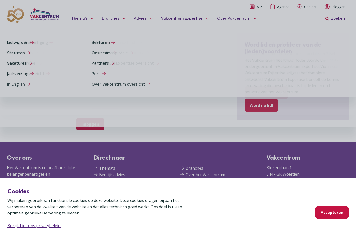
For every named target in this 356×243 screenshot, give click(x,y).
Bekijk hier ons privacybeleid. (34, 225)
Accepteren (332, 212)
